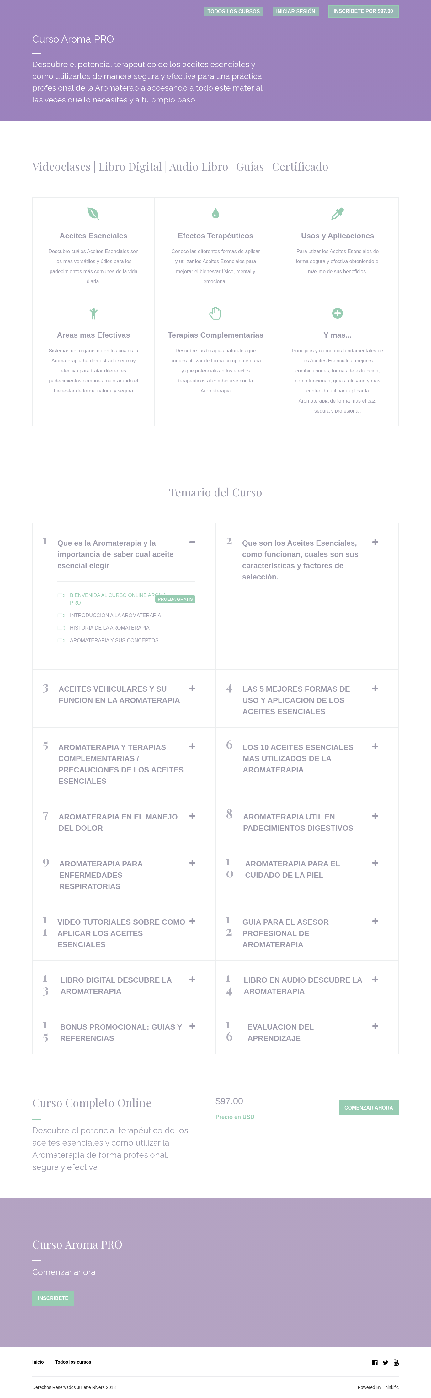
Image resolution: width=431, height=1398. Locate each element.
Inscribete (53, 1300)
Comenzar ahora (368, 1110)
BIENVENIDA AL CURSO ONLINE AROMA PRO (126, 600)
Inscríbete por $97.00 (363, 12)
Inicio (38, 1360)
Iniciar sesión (299, 12)
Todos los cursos (73, 1360)
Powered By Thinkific (378, 1386)
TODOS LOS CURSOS (245, 12)
